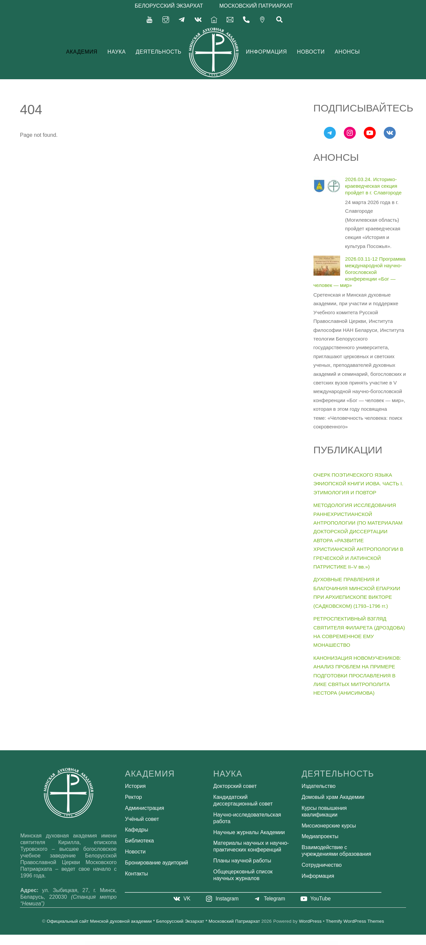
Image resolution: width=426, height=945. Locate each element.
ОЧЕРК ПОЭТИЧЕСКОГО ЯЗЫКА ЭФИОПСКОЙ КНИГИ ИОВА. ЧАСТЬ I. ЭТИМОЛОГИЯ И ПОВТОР (358, 483)
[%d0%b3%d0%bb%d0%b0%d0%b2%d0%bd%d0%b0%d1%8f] (214, 19)
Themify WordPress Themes (355, 921)
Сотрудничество (322, 864)
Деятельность (159, 51)
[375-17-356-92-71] (246, 19)
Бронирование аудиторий (156, 862)
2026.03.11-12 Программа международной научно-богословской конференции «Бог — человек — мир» (360, 272)
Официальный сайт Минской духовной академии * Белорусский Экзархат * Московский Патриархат (153, 921)
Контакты (136, 873)
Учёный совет (142, 819)
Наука (116, 51)
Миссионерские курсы (329, 825)
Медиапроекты (320, 836)
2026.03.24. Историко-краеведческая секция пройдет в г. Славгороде (373, 185)
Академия (82, 51)
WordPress (310, 921)
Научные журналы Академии (249, 832)
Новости (310, 51)
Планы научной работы (242, 860)
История (135, 786)
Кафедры (136, 829)
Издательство (318, 786)
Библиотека (139, 840)
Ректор (133, 797)
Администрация (144, 808)
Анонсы (347, 51)
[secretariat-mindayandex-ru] (230, 19)
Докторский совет (235, 786)
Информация (266, 51)
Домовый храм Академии (333, 797)
